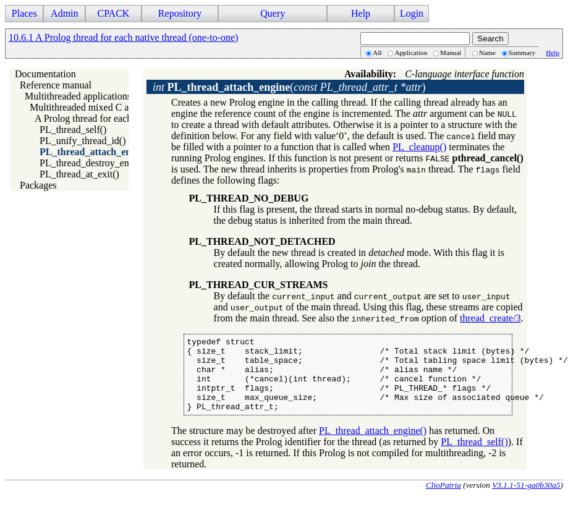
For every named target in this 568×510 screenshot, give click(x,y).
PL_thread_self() (73, 129)
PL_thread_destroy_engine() (96, 163)
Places (24, 13)
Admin (64, 13)
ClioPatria (443, 499)
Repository (179, 13)
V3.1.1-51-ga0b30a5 (526, 499)
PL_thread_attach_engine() (97, 152)
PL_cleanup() (419, 147)
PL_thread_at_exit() (79, 174)
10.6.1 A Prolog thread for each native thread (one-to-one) (123, 37)
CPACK (113, 13)
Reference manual (55, 85)
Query (272, 13)
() (289, 87)
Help (360, 13)
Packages (38, 185)
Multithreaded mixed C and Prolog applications (124, 107)
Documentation (45, 74)
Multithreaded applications (78, 96)
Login (411, 13)
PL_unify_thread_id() (83, 140)
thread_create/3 (490, 318)
